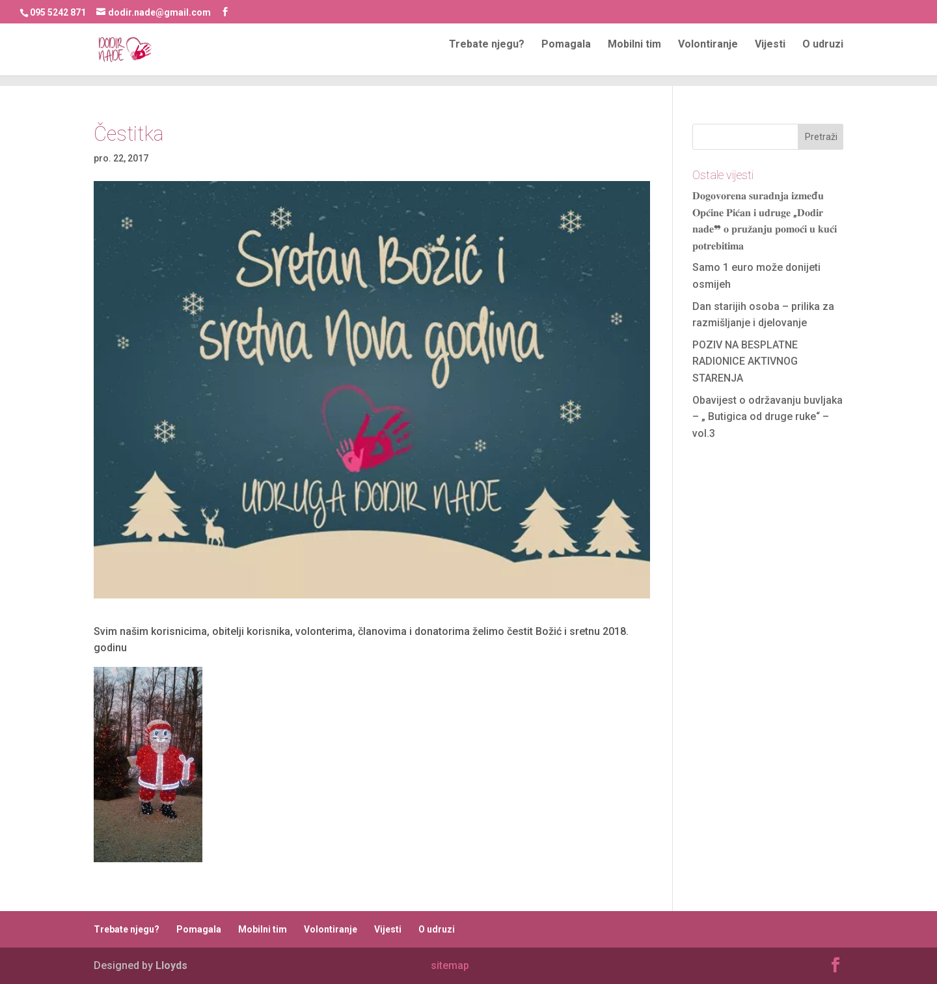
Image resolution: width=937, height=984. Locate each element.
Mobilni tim (634, 55)
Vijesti (770, 55)
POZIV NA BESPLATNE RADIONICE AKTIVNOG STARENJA (745, 361)
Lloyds (171, 965)
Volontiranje (708, 55)
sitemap (450, 965)
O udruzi (822, 55)
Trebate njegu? (486, 55)
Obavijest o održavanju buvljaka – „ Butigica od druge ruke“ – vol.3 (767, 417)
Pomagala (566, 55)
